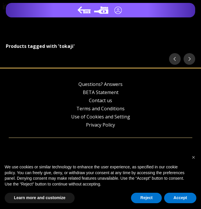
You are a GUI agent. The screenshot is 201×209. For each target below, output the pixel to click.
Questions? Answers (100, 84)
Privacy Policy (100, 125)
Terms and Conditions (100, 108)
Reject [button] (146, 197)
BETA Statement (101, 92)
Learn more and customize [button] (39, 197)
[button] (193, 157)
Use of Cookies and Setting (100, 116)
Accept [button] (180, 197)
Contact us (100, 100)
